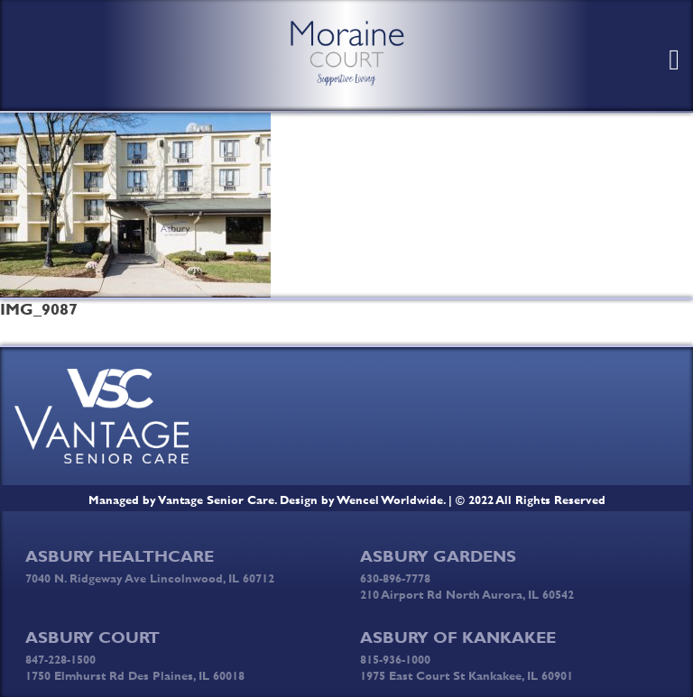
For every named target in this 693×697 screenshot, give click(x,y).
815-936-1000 (395, 659)
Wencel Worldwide (390, 499)
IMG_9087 (39, 309)
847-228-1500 (60, 659)
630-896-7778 (395, 578)
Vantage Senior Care (216, 499)
